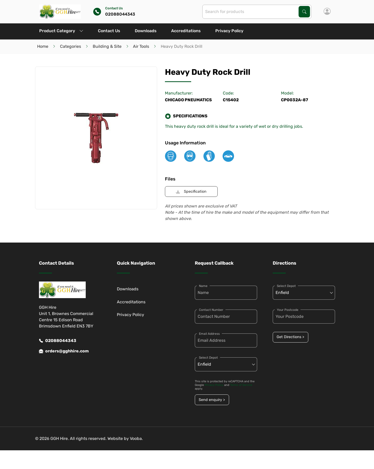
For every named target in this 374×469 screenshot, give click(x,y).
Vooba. (136, 438)
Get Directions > (290, 337)
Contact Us (109, 30)
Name (203, 286)
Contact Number (211, 310)
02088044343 (57, 341)
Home (42, 46)
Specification (191, 191)
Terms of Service (241, 385)
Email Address (209, 334)
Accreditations (186, 30)
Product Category (61, 30)
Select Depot (208, 357)
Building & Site (107, 46)
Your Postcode (287, 310)
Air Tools (141, 46)
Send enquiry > (212, 400)
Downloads (146, 30)
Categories (70, 46)
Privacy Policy (229, 30)
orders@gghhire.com (64, 351)
